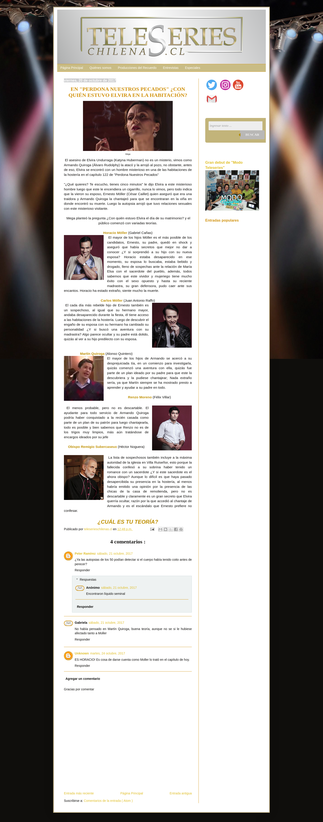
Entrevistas (170, 68)
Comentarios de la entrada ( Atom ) (108, 800)
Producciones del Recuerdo (137, 68)
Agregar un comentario (82, 678)
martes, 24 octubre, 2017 (107, 653)
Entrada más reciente (79, 793)
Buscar (252, 134)
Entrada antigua (181, 793)
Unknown (82, 653)
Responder (82, 570)
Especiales (192, 68)
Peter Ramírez (85, 553)
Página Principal (71, 68)
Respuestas (88, 579)
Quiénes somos (100, 68)
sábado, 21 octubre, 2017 (115, 553)
